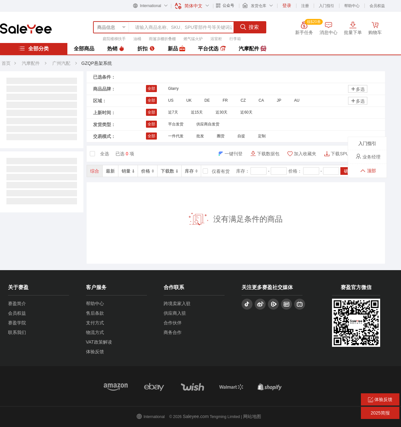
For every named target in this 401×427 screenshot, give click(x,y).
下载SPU (340, 153)
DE (207, 100)
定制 (262, 136)
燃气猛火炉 (193, 39)
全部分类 (34, 48)
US (171, 100)
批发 (200, 136)
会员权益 (377, 6)
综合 (94, 171)
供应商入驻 (175, 313)
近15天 (197, 112)
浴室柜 (216, 39)
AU (297, 100)
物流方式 (95, 332)
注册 (305, 6)
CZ (243, 100)
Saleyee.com (196, 416)
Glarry (173, 88)
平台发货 (175, 124)
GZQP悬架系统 (96, 63)
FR (225, 100)
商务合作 (173, 332)
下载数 (169, 171)
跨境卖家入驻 (177, 303)
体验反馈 (95, 351)
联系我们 (17, 332)
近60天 (246, 112)
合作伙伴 (173, 322)
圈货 (221, 136)
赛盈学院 (17, 322)
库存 (191, 171)
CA (261, 100)
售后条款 (95, 313)
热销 (115, 49)
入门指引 (326, 6)
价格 (147, 171)
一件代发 (175, 136)
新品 (176, 49)
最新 (110, 171)
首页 (6, 63)
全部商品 (84, 48)
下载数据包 (268, 153)
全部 (151, 88)
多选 (358, 89)
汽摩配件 (252, 49)
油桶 (137, 39)
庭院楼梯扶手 (114, 39)
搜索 (249, 27)
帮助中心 (352, 6)
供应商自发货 (207, 124)
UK (189, 100)
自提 (241, 136)
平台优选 (212, 49)
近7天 (173, 112)
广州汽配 (62, 63)
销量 (128, 171)
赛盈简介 (17, 303)
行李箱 (235, 39)
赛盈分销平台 (26, 28)
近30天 (221, 112)
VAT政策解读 (99, 342)
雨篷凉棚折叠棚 (162, 39)
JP (279, 100)
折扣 (146, 49)
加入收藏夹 (305, 153)
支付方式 (95, 322)
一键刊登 (234, 153)
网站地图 (252, 416)
